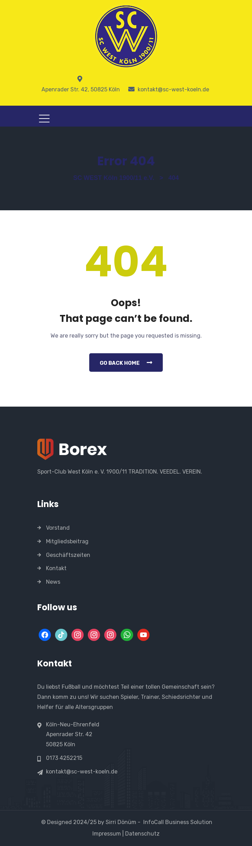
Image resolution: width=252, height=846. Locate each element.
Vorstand (58, 527)
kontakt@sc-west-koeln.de (81, 771)
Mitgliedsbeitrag (67, 541)
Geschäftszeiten (68, 555)
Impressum (106, 833)
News (53, 582)
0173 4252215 (64, 758)
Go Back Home (126, 362)
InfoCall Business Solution (177, 822)
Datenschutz (143, 833)
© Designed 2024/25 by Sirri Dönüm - (91, 822)
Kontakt (56, 568)
